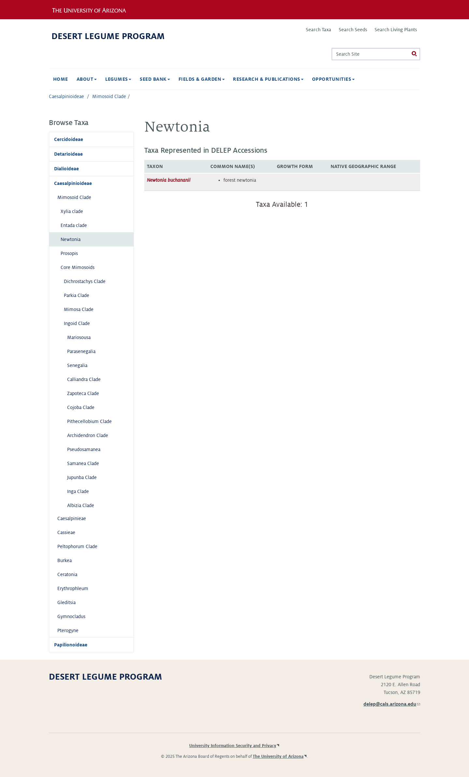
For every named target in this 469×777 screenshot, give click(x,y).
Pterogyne (67, 630)
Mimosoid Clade (109, 96)
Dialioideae (66, 168)
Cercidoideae (68, 139)
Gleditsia (66, 602)
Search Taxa (318, 29)
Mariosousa (79, 337)
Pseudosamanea (83, 449)
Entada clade (74, 225)
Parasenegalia (81, 351)
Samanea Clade (83, 463)
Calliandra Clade (84, 379)
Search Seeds (353, 29)
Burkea (64, 560)
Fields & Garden (201, 79)
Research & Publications (268, 79)
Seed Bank (155, 79)
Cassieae (66, 532)
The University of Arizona (278, 756)
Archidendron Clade (87, 435)
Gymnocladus (71, 616)
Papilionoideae (70, 644)
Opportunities (333, 79)
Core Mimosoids (77, 267)
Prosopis (69, 253)
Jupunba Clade (82, 477)
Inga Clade (78, 491)
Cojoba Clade (80, 407)
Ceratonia (67, 574)
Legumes (118, 79)
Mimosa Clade (78, 309)
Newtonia (70, 239)
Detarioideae (68, 154)
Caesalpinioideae (66, 96)
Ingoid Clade (77, 323)
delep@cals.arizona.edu (391, 704)
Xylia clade (72, 211)
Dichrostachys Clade (85, 281)
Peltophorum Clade (77, 546)
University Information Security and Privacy (232, 745)
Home (60, 79)
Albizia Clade (80, 505)
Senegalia (77, 365)
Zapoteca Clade (83, 393)
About (87, 79)
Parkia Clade (76, 295)
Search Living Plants (396, 29)
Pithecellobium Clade (89, 421)
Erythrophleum (72, 588)
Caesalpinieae (71, 518)
